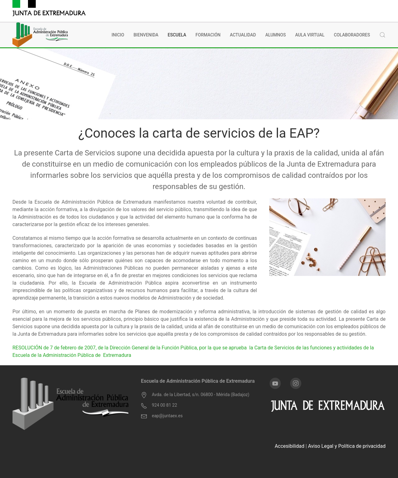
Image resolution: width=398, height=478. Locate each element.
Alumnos (275, 34)
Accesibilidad (289, 446)
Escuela (177, 34)
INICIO (118, 34)
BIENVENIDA (145, 34)
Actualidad (243, 34)
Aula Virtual (310, 34)
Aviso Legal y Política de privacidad (347, 446)
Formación (208, 34)
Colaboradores (352, 34)
